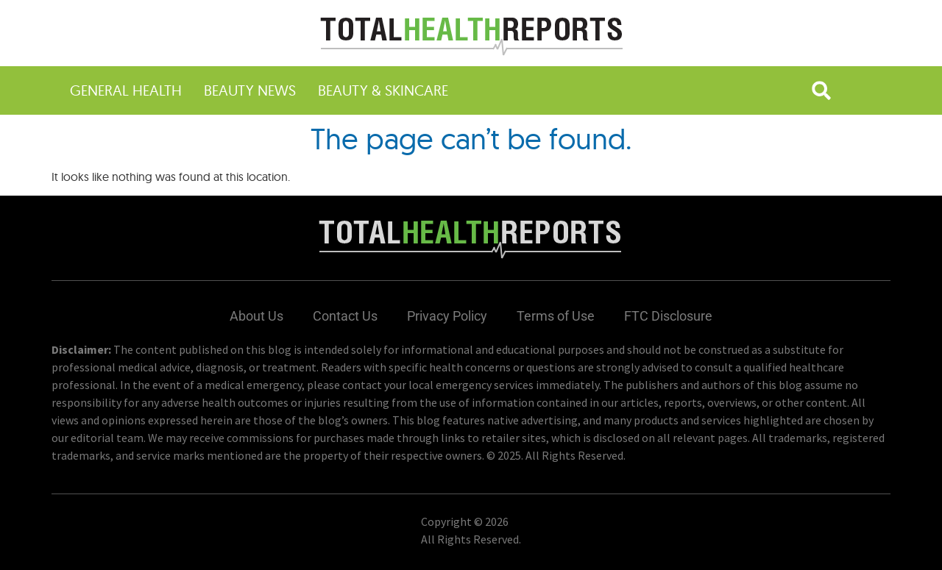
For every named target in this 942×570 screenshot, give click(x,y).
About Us (256, 316)
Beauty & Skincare (383, 90)
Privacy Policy (447, 316)
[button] (821, 90)
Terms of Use (556, 316)
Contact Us (345, 316)
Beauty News (250, 90)
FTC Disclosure (668, 316)
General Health (126, 90)
